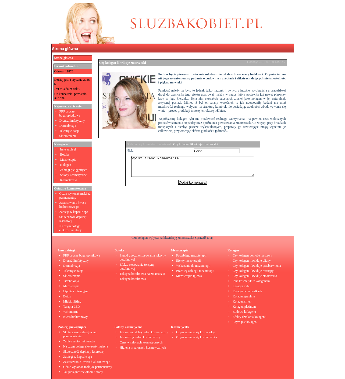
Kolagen (65, 165)
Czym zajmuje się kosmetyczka (196, 337)
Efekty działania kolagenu (249, 317)
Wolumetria (70, 312)
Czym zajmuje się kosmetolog (195, 332)
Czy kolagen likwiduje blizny (252, 260)
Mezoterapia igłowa (189, 276)
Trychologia (71, 281)
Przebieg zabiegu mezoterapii (195, 271)
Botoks (64, 154)
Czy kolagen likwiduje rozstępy (253, 271)
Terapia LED (71, 306)
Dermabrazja (67, 126)
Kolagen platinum (244, 306)
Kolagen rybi (241, 286)
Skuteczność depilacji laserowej (83, 351)
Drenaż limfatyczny (72, 120)
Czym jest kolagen (245, 322)
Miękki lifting (72, 301)
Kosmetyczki (68, 180)
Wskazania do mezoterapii (193, 266)
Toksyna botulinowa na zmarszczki (142, 274)
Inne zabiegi (68, 149)
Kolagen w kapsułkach (247, 291)
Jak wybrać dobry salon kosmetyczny (144, 332)
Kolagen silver (242, 301)
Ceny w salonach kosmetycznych (141, 342)
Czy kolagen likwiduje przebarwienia (257, 266)
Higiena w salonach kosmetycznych (143, 347)
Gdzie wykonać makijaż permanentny (75, 195)
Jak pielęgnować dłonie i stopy (83, 372)
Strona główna (65, 49)
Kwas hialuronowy (75, 317)
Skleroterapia (68, 136)
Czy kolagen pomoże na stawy (252, 255)
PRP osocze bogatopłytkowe (69, 113)
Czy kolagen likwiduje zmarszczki (122, 63)
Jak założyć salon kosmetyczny (140, 337)
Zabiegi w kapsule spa (73, 212)
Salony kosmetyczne (73, 175)
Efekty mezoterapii (188, 260)
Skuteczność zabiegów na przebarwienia (79, 334)
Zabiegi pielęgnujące (73, 170)
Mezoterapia (68, 160)
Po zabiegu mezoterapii (191, 255)
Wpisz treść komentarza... (195, 168)
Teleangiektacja (69, 131)
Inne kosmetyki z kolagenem (251, 281)
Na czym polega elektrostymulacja (70, 228)
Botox (67, 296)
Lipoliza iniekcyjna (75, 291)
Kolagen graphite (244, 296)
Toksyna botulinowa (133, 279)
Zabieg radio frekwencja (79, 341)
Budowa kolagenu (244, 312)
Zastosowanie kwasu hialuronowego (72, 205)
